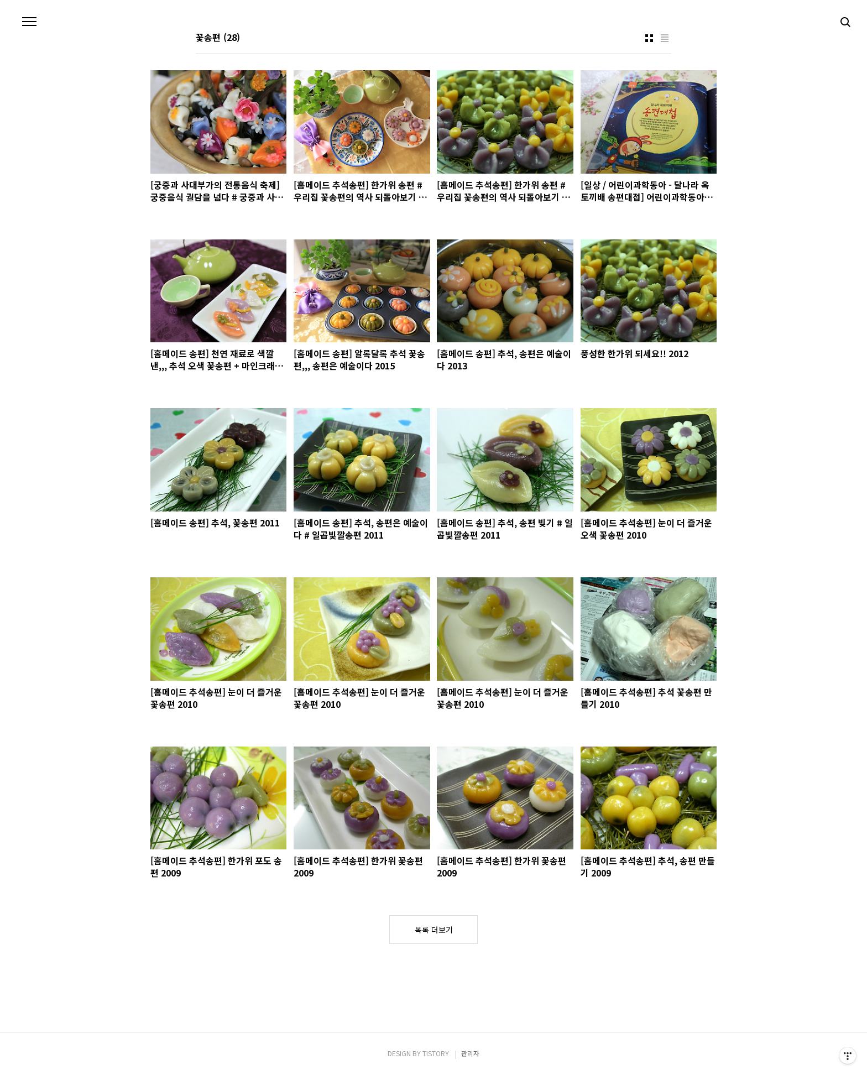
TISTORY (435, 1053)
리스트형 (664, 38)
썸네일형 (649, 38)
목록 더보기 (434, 929)
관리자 (470, 1053)
